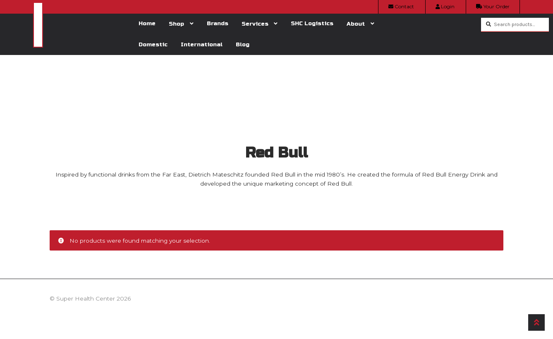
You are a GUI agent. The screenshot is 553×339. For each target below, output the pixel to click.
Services (255, 23)
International (202, 44)
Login (445, 6)
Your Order (493, 6)
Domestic (153, 44)
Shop (176, 23)
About (356, 23)
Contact (401, 6)
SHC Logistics (312, 23)
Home (147, 23)
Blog (242, 44)
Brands (217, 23)
